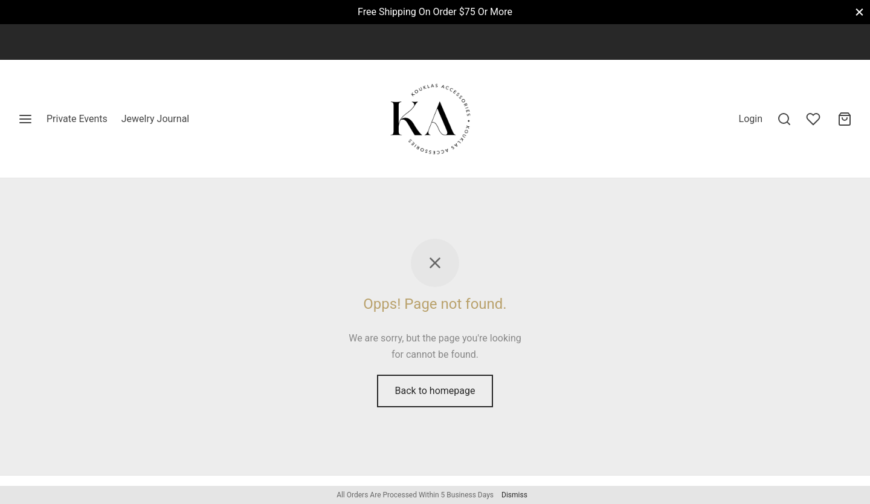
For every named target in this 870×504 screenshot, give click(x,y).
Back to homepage (435, 390)
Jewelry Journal (155, 118)
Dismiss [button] (514, 495)
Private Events (77, 118)
